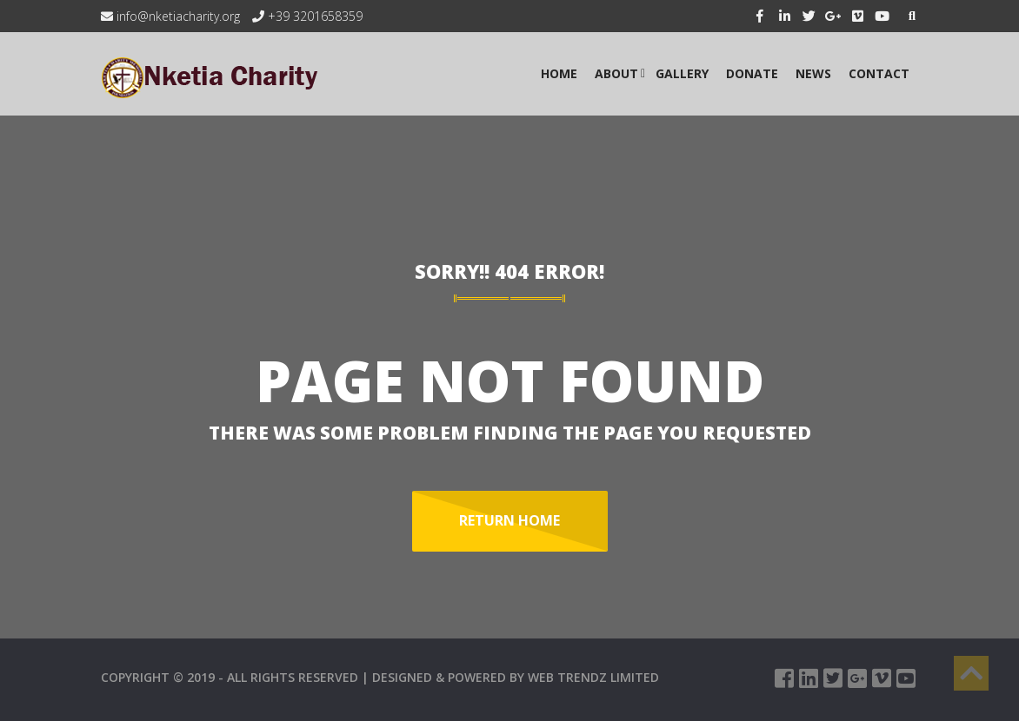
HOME (559, 73)
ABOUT (616, 73)
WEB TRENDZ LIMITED (593, 677)
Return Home (509, 520)
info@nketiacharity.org (170, 16)
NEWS (813, 73)
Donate (752, 73)
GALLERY (682, 73)
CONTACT (879, 73)
